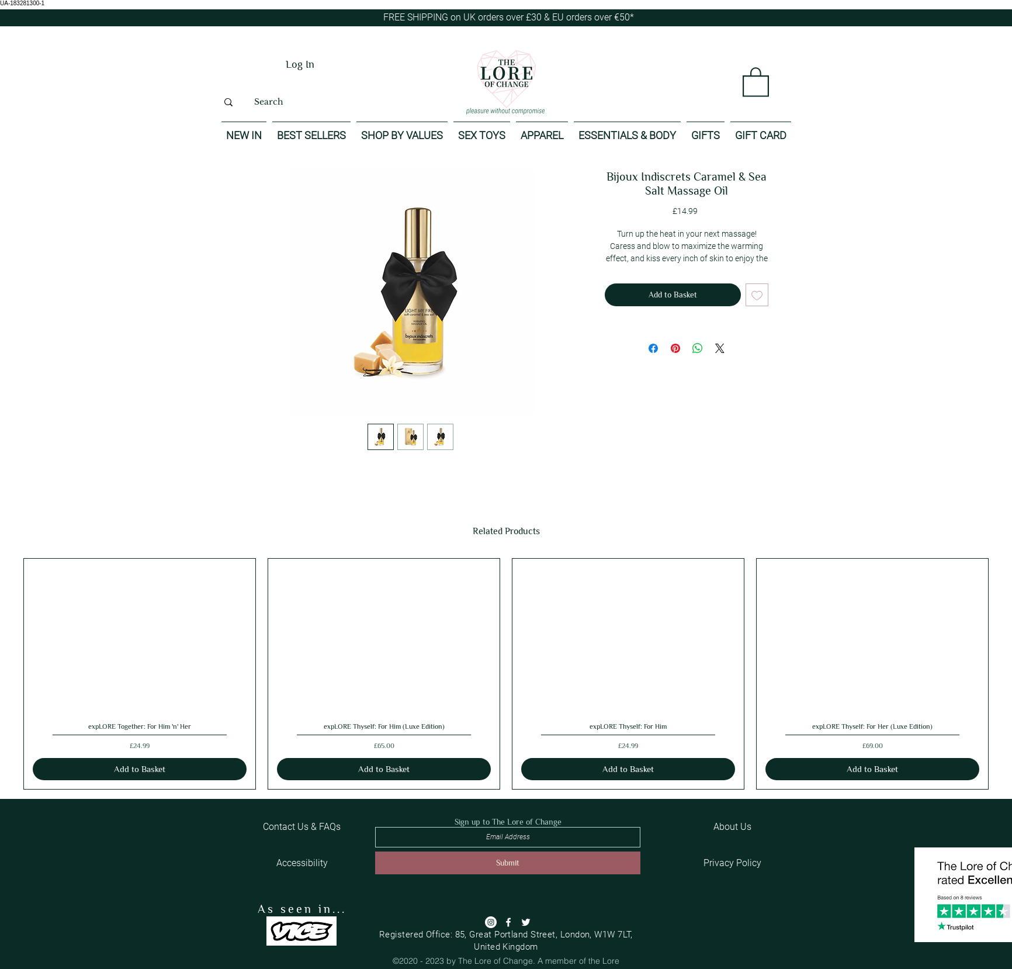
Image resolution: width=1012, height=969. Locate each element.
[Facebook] (508, 922)
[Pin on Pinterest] (675, 348)
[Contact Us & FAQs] (301, 826)
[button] (756, 81)
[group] (506, 674)
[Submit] (507, 863)
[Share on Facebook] (653, 348)
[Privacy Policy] (732, 863)
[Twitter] (526, 922)
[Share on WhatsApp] (698, 348)
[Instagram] (491, 922)
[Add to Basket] (140, 769)
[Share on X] (720, 348)
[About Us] (732, 826)
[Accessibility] (302, 863)
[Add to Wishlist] (757, 294)
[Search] (268, 102)
